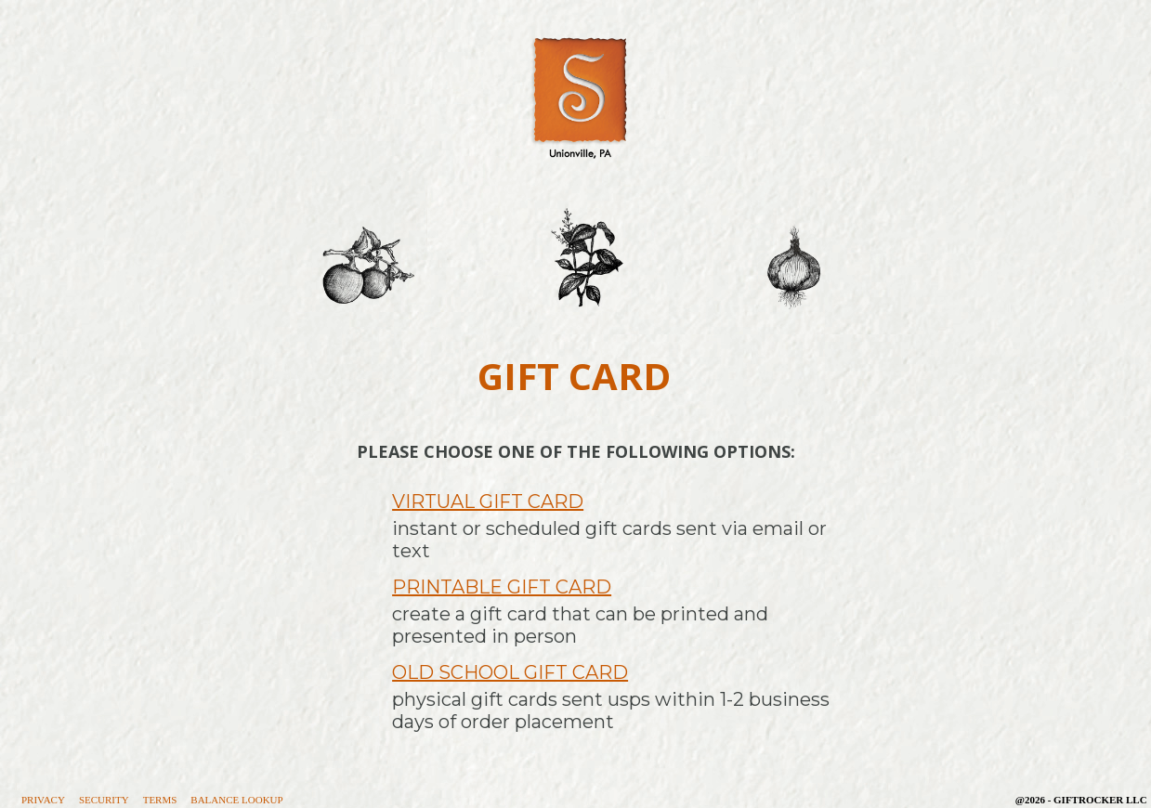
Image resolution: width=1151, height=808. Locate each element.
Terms (160, 799)
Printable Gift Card (501, 587)
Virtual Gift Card (487, 501)
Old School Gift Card (510, 672)
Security (104, 799)
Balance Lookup (236, 799)
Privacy (43, 799)
